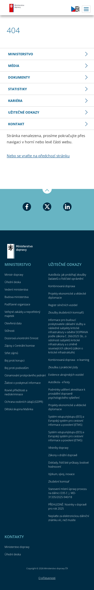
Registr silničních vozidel (62, 305)
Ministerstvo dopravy (16, 8)
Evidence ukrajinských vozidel (66, 375)
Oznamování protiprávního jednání (25, 375)
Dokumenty (19, 77)
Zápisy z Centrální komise (20, 345)
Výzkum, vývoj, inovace (61, 474)
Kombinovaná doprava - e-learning (68, 360)
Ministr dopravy (14, 274)
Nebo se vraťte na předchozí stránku (38, 155)
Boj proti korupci (15, 360)
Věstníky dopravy (58, 448)
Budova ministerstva (17, 297)
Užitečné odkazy (23, 112)
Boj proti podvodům (17, 368)
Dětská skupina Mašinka (19, 409)
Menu (86, 9)
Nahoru (47, 191)
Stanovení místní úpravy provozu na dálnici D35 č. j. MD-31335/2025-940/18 (67, 493)
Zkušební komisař (58, 481)
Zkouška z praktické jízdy (63, 367)
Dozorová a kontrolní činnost (21, 338)
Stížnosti (10, 331)
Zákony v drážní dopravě (62, 455)
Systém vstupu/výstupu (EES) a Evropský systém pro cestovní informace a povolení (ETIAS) (66, 421)
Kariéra (15, 100)
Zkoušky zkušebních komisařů (66, 312)
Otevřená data (13, 323)
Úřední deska (13, 282)
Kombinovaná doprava (61, 286)
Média (13, 65)
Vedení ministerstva (16, 289)
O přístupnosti (47, 578)
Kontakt (16, 124)
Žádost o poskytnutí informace (23, 383)
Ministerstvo (20, 54)
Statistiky (17, 89)
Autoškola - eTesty (59, 382)
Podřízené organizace (17, 304)
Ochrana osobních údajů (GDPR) (24, 402)
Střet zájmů (11, 353)
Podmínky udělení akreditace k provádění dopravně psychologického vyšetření (66, 394)
